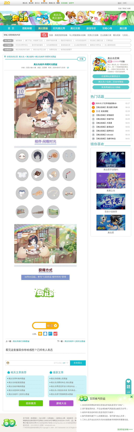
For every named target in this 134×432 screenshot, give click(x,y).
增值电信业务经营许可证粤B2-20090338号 (37, 420)
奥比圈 (123, 28)
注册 (124, 3)
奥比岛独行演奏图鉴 (21, 341)
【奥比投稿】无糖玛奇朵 (106, 139)
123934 (116, 61)
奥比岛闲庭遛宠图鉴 (17, 382)
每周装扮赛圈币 (66, 49)
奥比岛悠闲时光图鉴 (17, 390)
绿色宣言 (70, 418)
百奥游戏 (7, 2)
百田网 (16, 2)
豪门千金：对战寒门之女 (34, 40)
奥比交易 (75, 28)
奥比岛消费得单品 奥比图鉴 (62, 382)
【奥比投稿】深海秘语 (105, 115)
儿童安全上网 (60, 418)
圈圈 (110, 61)
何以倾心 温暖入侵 (96, 40)
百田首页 (31, 403)
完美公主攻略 (93, 35)
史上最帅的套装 (110, 45)
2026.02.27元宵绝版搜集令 (106, 103)
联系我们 (34, 418)
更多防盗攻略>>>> (125, 429)
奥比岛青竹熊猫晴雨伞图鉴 (62, 394)
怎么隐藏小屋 (105, 35)
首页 (11, 28)
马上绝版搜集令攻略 (77, 35)
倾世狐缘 (19, 40)
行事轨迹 (109, 40)
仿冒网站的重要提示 (110, 76)
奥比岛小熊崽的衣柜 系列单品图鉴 (64, 390)
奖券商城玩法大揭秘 (110, 87)
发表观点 (78, 363)
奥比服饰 (30, 57)
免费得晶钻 (53, 49)
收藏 (128, 8)
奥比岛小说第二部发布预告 (110, 82)
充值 (119, 8)
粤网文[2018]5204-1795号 (61, 420)
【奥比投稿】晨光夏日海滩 (107, 107)
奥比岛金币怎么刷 (39, 49)
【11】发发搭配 (102, 111)
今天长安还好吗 (80, 40)
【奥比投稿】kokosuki (104, 135)
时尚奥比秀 (59, 28)
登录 (119, 3)
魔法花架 (116, 35)
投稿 (81, 59)
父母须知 (50, 418)
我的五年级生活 (66, 40)
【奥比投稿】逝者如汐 (105, 127)
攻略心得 (107, 28)
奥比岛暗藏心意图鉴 (59, 378)
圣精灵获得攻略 (61, 35)
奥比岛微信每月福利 (23, 49)
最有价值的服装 (37, 45)
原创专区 (91, 28)
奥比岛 (19, 18)
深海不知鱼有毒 (51, 40)
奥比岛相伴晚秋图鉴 (17, 386)
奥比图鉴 (43, 28)
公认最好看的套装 (80, 45)
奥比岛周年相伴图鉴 (17, 378)
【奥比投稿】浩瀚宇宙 (105, 119)
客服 (124, 8)
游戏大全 (61, 403)
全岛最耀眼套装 (51, 45)
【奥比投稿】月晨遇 (104, 123)
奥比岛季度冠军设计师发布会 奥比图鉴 (64, 386)
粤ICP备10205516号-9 (30, 423)
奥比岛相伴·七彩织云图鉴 (75, 341)
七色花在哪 (126, 35)
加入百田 (42, 418)
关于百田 (26, 418)
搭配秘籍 (27, 28)
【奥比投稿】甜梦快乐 (105, 131)
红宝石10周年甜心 (22, 45)
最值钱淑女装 (65, 45)
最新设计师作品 (95, 45)
